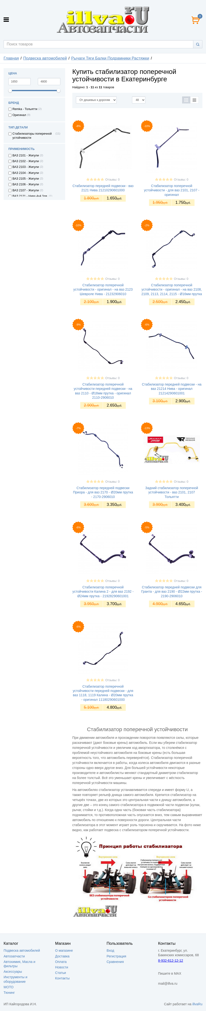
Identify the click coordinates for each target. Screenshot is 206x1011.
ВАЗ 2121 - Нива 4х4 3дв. (30, 196)
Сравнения (115, 962)
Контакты (62, 978)
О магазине (64, 950)
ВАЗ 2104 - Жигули (25, 173)
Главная (11, 58)
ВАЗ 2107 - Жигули (25, 190)
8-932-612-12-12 (170, 960)
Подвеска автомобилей (45, 58)
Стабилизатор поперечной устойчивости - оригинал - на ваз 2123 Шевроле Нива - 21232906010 (103, 289)
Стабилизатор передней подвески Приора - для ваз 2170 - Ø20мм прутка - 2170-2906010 (103, 492)
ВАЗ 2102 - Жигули (25, 161)
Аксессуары (13, 971)
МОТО (8, 987)
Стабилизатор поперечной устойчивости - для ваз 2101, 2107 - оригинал (171, 190)
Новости (61, 967)
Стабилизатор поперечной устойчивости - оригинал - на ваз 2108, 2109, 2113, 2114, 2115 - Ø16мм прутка (171, 289)
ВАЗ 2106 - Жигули (25, 184)
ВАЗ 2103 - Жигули (25, 167)
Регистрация (116, 956)
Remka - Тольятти (24, 109)
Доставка (62, 956)
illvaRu (197, 1004)
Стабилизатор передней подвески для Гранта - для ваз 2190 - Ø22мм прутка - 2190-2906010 (171, 591)
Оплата (61, 962)
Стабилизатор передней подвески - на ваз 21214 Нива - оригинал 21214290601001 (171, 388)
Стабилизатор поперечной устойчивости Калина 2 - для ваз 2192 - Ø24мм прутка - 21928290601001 (102, 591)
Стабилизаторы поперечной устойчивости (32, 135)
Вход (110, 950)
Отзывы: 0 (112, 179)
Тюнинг (9, 992)
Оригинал (19, 115)
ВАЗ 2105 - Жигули (25, 178)
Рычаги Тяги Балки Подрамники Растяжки (110, 58)
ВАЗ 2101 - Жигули (25, 155)
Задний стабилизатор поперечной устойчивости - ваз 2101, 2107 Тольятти (171, 492)
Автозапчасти (14, 956)
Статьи (60, 973)
